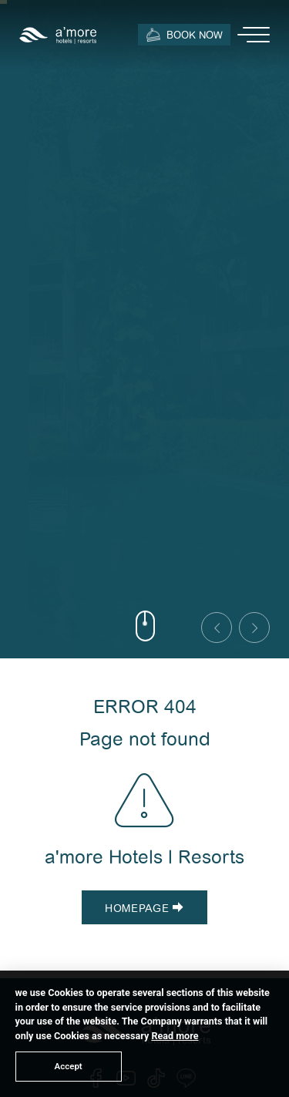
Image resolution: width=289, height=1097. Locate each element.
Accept (68, 1066)
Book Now (184, 34)
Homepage (144, 908)
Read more (174, 1035)
